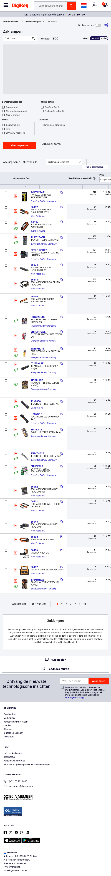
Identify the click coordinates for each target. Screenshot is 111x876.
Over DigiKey (10, 714)
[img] (20, 6)
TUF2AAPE (37, 363)
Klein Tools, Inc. (38, 216)
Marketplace (9, 718)
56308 (34, 536)
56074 (34, 264)
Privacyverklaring (74, 697)
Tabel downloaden (95, 167)
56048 (34, 521)
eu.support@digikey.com (18, 786)
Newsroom (9, 736)
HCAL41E (36, 429)
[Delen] (106, 25)
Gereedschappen (33, 21)
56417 (34, 567)
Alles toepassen (19, 145)
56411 (34, 501)
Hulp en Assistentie (13, 753)
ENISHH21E (37, 348)
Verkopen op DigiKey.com (16, 722)
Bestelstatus (9, 757)
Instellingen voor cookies (15, 870)
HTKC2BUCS (38, 317)
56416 (34, 550)
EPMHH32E (37, 579)
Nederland (10, 852)
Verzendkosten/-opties (14, 760)
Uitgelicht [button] (58, 162)
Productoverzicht (11, 21)
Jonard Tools (37, 408)
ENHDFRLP (37, 466)
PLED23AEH (38, 237)
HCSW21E (36, 414)
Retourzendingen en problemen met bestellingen (27, 764)
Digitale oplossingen (13, 733)
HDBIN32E (37, 380)
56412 (34, 207)
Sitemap (8, 729)
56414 (34, 279)
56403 (34, 221)
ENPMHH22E (38, 331)
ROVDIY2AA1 (38, 192)
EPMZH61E (37, 453)
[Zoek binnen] (17, 38)
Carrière (7, 725)
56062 (34, 486)
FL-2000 (36, 401)
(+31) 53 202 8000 (15, 781)
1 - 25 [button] (22, 162)
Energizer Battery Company (43, 201)
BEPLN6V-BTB (39, 250)
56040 (34, 296)
